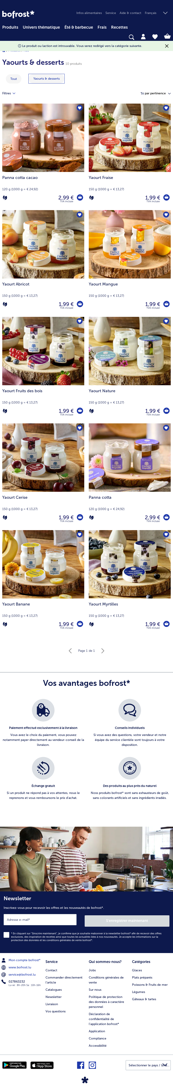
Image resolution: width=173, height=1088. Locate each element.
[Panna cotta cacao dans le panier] (79, 197)
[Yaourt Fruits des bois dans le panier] (79, 411)
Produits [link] (10, 27)
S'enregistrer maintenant (127, 919)
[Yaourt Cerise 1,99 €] (43, 476)
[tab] (143, 36)
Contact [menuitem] (51, 968)
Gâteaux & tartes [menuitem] (144, 997)
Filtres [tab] (11, 93)
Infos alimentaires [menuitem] (89, 13)
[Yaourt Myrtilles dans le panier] (166, 624)
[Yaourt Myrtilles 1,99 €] (130, 583)
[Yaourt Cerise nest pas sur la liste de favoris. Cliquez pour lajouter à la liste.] (79, 428)
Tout (13, 79)
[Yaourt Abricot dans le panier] (79, 304)
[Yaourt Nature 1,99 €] (130, 370)
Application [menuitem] (97, 1029)
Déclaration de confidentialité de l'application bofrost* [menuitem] (104, 1017)
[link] (18, 14)
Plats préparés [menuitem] (142, 976)
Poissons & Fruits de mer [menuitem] (150, 983)
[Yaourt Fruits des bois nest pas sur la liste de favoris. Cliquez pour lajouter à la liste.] (79, 321)
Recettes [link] (119, 27)
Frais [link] (102, 27)
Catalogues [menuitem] (54, 988)
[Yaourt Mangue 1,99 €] (130, 263)
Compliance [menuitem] (97, 1037)
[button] (158, 13)
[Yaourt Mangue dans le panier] (166, 304)
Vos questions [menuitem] (56, 1009)
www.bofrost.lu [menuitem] (16, 966)
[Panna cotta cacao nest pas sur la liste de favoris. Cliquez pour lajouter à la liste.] (79, 108)
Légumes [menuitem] (138, 990)
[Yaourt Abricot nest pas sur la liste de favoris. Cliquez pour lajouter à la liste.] (79, 215)
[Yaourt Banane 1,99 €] (43, 583)
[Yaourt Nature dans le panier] (166, 411)
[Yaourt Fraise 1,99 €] (130, 157)
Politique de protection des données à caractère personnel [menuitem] (106, 1000)
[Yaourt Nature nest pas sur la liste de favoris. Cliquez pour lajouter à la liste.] (166, 321)
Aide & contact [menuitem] (130, 13)
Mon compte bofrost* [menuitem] (21, 959)
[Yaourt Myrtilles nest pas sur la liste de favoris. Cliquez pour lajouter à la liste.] (166, 535)
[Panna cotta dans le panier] (166, 517)
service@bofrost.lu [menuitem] (19, 973)
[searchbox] (5, 37)
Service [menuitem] (110, 13)
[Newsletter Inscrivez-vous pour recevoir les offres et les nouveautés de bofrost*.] (86, 921)
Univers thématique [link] (41, 27)
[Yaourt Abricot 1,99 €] (43, 263)
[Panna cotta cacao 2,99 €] (43, 157)
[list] (86, 754)
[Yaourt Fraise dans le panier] (166, 197)
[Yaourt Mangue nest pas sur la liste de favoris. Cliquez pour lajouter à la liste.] (166, 215)
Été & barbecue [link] (78, 27)
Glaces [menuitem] (137, 968)
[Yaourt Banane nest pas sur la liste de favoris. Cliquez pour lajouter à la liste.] (79, 535)
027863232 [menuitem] (13, 980)
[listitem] (43, 725)
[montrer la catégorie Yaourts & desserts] (46, 78)
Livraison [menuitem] (52, 1002)
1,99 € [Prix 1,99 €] (152, 197)
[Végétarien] (5, 197)
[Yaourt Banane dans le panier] (79, 624)
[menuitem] (10, 26)
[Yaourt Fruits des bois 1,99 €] (43, 370)
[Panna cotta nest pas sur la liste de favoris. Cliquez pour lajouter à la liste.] (166, 428)
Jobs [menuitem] (92, 968)
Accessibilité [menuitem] (98, 1044)
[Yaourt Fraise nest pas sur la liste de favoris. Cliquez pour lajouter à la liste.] (166, 108)
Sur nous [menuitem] (95, 988)
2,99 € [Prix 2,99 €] (65, 197)
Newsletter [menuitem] (53, 995)
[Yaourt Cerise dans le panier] (79, 517)
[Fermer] (166, 46)
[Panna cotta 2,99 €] (130, 476)
